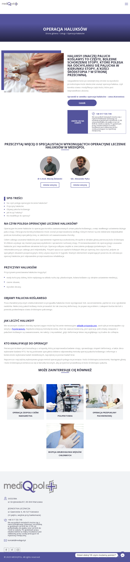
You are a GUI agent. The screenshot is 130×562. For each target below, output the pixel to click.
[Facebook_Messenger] (122, 555)
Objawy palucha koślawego (18, 209)
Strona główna (51, 33)
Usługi (62, 33)
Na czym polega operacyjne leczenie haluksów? (27, 203)
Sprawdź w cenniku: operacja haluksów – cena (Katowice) (95, 96)
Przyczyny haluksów (15, 206)
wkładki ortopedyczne (87, 325)
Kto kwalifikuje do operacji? (18, 216)
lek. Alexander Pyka (80, 168)
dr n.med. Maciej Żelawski (50, 168)
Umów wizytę (50, 185)
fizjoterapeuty (18, 329)
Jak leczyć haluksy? (14, 213)
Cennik (82, 102)
